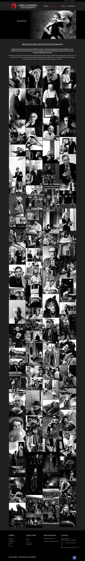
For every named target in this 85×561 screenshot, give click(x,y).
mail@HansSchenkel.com (70, 547)
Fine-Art (11, 546)
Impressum (67, 0)
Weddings (11, 541)
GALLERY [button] (54, 6)
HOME (45, 6)
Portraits (11, 538)
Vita (27, 538)
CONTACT (71, 6)
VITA (63, 6)
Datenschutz (72, 0)
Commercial (12, 540)
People (10, 543)
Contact (28, 540)
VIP (9, 544)
